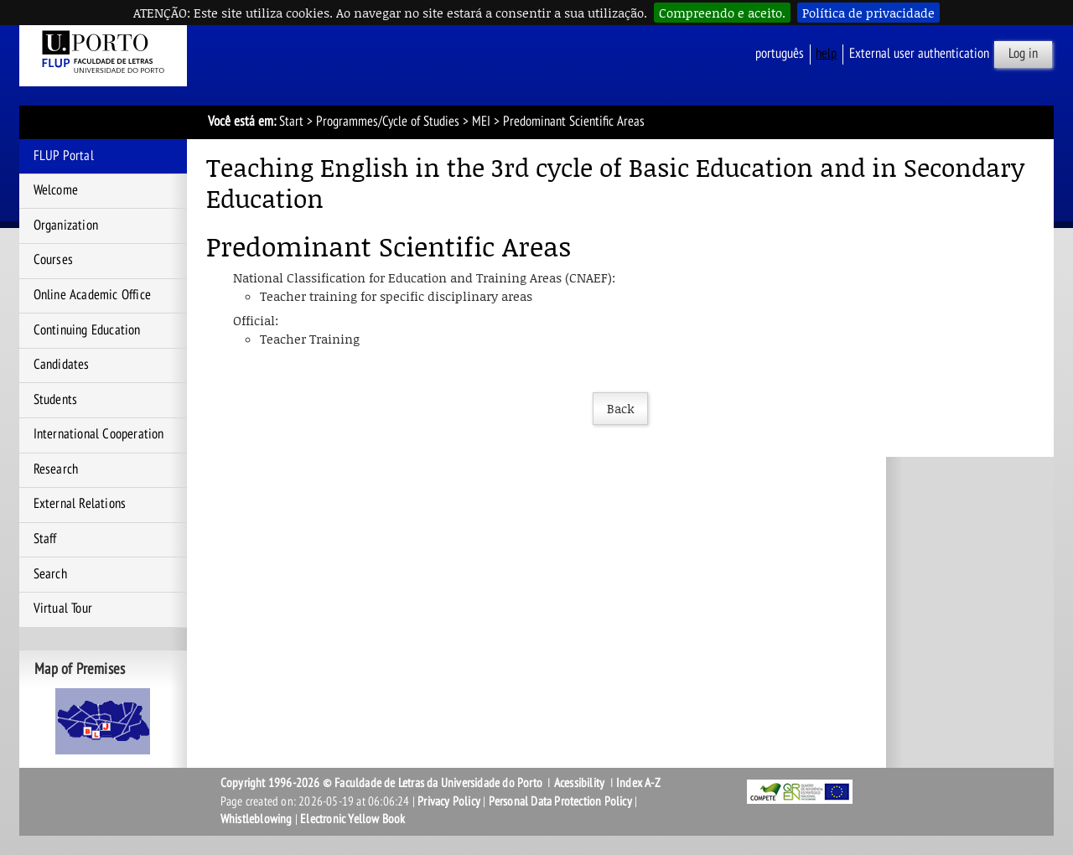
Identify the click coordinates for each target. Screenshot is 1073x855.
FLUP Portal (64, 156)
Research (56, 469)
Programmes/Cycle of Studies (387, 121)
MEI (481, 121)
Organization (66, 225)
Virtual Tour (63, 608)
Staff (45, 539)
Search (50, 574)
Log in (1023, 53)
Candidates (62, 364)
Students (56, 399)
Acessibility (579, 782)
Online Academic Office (92, 295)
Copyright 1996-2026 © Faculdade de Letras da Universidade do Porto (382, 782)
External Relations (80, 503)
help (826, 53)
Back (621, 408)
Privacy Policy (448, 801)
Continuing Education (87, 330)
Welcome (56, 190)
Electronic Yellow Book (352, 818)
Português (779, 53)
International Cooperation (99, 434)
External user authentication (919, 53)
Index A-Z (638, 782)
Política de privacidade (868, 12)
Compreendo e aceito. (722, 12)
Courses (53, 259)
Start (291, 121)
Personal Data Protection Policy (560, 801)
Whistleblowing (256, 818)
